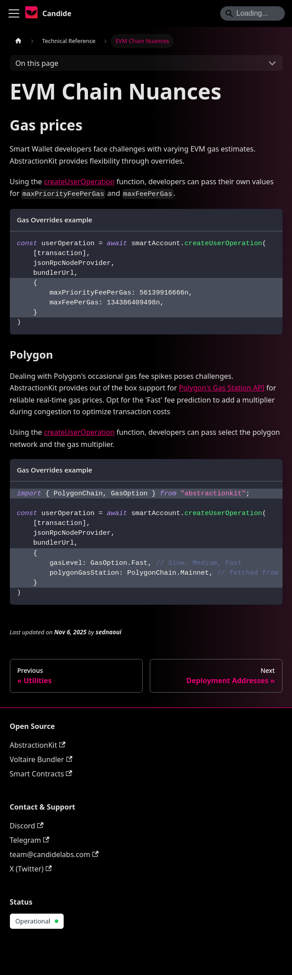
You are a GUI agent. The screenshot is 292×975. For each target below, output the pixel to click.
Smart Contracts (41, 774)
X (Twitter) (31, 869)
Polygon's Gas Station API (222, 388)
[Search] (252, 13)
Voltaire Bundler (41, 759)
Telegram (29, 840)
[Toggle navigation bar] (14, 13)
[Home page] (18, 41)
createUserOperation (79, 181)
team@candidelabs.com (54, 854)
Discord (27, 826)
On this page (36, 63)
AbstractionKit (37, 745)
